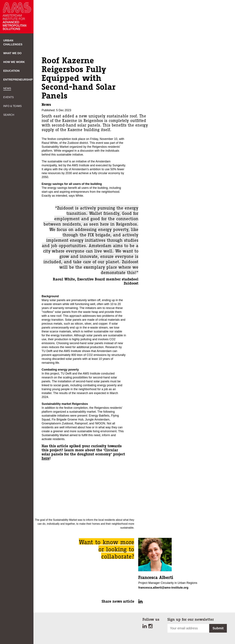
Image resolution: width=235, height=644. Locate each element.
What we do (12, 53)
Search (8, 114)
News (7, 88)
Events (8, 97)
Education (11, 70)
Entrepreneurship (18, 79)
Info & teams (12, 106)
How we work (14, 62)
